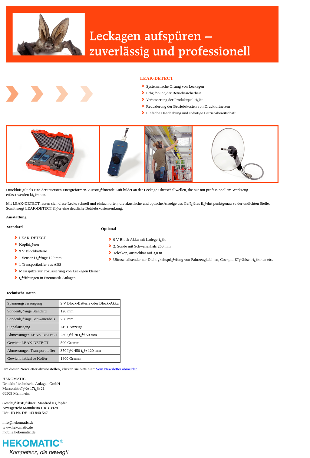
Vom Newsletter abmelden (116, 369)
